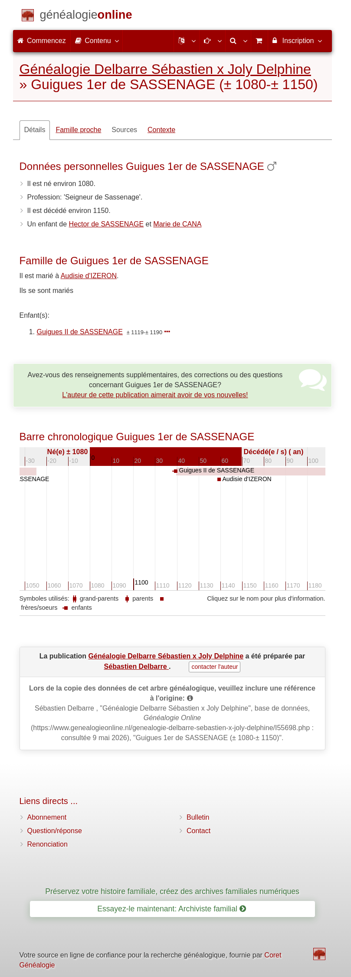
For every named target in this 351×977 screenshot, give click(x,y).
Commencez (41, 40)
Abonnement (47, 817)
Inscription (296, 40)
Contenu (96, 40)
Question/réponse (54, 830)
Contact (198, 830)
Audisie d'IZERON (89, 275)
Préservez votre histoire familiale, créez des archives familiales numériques (172, 891)
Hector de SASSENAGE (106, 224)
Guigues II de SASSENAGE (80, 332)
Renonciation (47, 844)
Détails (35, 129)
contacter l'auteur (214, 666)
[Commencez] (86, 16)
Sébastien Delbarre (136, 666)
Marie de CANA (177, 224)
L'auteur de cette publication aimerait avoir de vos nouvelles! (155, 395)
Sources (124, 129)
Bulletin (198, 817)
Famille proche (78, 129)
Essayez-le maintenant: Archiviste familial (171, 908)
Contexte (161, 129)
